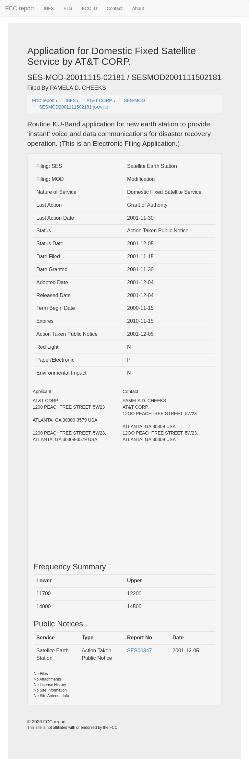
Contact (114, 8)
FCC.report (19, 8)
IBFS (49, 8)
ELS (68, 8)
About (138, 8)
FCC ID (89, 8)
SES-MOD (134, 100)
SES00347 (139, 650)
